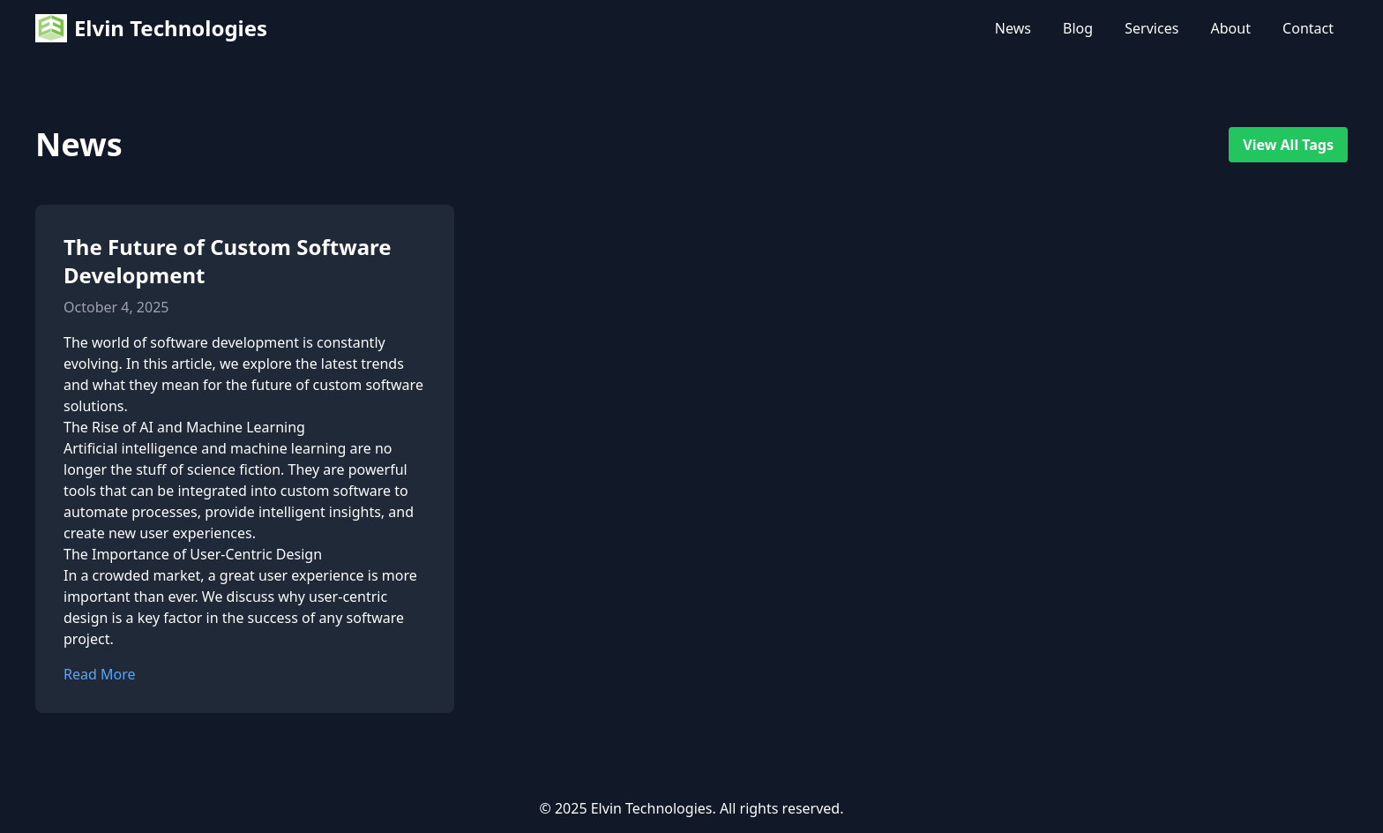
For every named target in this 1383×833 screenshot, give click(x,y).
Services (1151, 28)
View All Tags (1288, 144)
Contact (1308, 28)
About (1231, 28)
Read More (99, 674)
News (1013, 28)
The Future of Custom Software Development (228, 260)
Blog (1078, 28)
